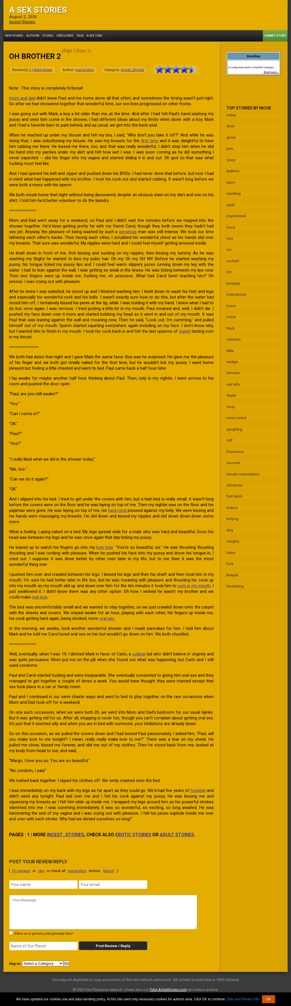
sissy (230, 403)
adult (230, 204)
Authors (32, 35)
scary (230, 160)
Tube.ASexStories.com (168, 990)
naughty (232, 537)
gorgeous (128, 231)
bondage (233, 281)
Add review (43, 70)
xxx (229, 248)
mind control (236, 415)
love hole (104, 547)
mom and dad (22, 98)
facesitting (235, 581)
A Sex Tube (93, 35)
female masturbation (242, 470)
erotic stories (133, 834)
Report (108, 871)
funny (230, 226)
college (139, 654)
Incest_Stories (132, 70)
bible (230, 348)
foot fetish (234, 492)
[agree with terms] (11, 933)
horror (231, 304)
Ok (268, 999)
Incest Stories (22, 21)
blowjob (232, 570)
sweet (184, 331)
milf (229, 437)
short (230, 126)
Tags (79, 35)
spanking (233, 193)
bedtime (232, 171)
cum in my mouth (194, 585)
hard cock (117, 510)
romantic (233, 337)
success (233, 459)
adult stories (177, 834)
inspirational (236, 215)
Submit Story (275, 35)
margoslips (84, 70)
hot (229, 270)
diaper (231, 392)
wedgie (232, 359)
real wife (233, 381)
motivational (236, 293)
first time (149, 140)
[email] (113, 884)
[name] (43, 884)
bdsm (230, 182)
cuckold (232, 259)
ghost (231, 137)
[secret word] (43, 946)
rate (41, 871)
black (230, 326)
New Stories (14, 35)
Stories (47, 35)
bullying (232, 514)
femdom (233, 370)
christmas (234, 481)
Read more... (271, 72)
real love (39, 597)
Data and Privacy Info (243, 999)
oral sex (106, 618)
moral (231, 315)
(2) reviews (21, 871)
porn (229, 148)
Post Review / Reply (112, 946)
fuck (229, 559)
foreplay (198, 790)
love (229, 237)
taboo (230, 548)
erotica (232, 503)
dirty (229, 525)
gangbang (234, 426)
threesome (235, 448)
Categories (64, 35)
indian (231, 115)
